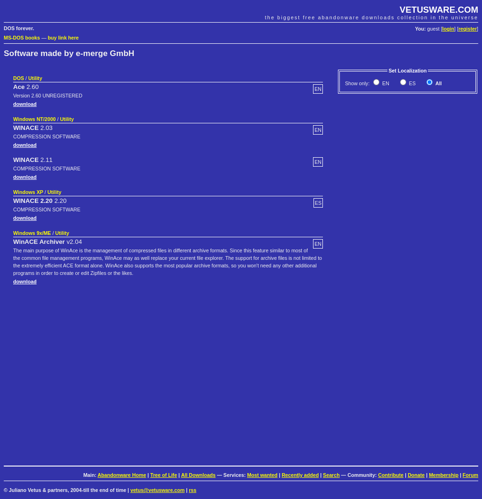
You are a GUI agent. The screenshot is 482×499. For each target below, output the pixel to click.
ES (412, 83)
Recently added (300, 475)
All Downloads (198, 475)
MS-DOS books (22, 37)
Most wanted (262, 475)
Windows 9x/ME (32, 233)
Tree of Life (163, 475)
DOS (18, 78)
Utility (35, 78)
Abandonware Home (121, 475)
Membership (443, 475)
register (467, 29)
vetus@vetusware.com (157, 490)
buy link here (63, 37)
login (448, 29)
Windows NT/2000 (34, 119)
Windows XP (28, 192)
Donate (416, 475)
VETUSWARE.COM (439, 10)
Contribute (390, 475)
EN (385, 83)
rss (192, 490)
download (25, 104)
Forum (470, 475)
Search (331, 475)
